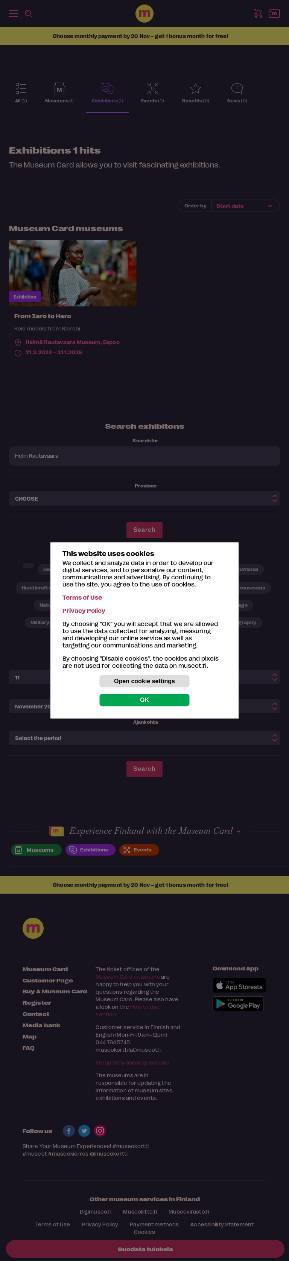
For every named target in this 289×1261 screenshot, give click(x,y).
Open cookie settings (144, 681)
